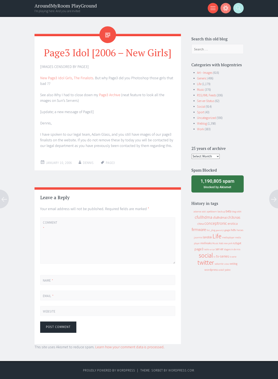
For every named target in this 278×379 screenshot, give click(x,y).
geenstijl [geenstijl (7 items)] (220, 230)
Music (200, 90)
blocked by (217, 183)
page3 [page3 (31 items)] (199, 249)
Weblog (202, 123)
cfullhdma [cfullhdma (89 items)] (203, 217)
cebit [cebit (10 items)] (239, 211)
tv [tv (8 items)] (214, 256)
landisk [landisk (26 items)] (207, 237)
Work (200, 129)
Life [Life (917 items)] (217, 236)
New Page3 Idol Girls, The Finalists (66, 77)
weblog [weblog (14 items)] (233, 263)
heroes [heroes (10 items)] (240, 230)
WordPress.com (181, 370)
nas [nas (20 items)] (221, 243)
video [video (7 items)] (226, 264)
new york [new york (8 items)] (228, 243)
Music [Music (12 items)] (215, 243)
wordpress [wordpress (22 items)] (211, 270)
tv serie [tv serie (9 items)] (233, 256)
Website (49, 311)
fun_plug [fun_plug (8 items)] (211, 230)
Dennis (88, 163)
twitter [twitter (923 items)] (205, 262)
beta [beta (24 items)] (228, 211)
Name (48, 280)
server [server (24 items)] (219, 249)
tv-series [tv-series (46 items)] (222, 256)
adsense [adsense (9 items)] (197, 211)
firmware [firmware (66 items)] (199, 229)
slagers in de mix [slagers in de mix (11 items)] (232, 249)
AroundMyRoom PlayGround (66, 6)
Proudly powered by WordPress (109, 370)
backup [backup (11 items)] (221, 211)
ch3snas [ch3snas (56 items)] (233, 217)
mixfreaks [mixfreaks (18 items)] (206, 243)
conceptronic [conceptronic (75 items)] (215, 223)
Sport (200, 112)
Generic (202, 78)
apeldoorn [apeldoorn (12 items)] (211, 211)
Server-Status (205, 101)
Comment (50, 225)
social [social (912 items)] (206, 255)
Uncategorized (206, 118)
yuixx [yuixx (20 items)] (228, 270)
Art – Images (204, 73)
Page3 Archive (109, 94)
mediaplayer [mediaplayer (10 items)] (228, 237)
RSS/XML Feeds (206, 95)
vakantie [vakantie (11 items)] (219, 263)
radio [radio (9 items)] (206, 249)
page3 (110, 163)
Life (199, 84)
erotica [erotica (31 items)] (233, 223)
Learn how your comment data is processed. (129, 347)
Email (48, 296)
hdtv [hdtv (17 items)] (233, 230)
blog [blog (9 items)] (234, 211)
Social (201, 106)
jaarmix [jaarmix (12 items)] (198, 237)
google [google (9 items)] (227, 230)
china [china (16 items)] (200, 224)
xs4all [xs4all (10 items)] (221, 269)
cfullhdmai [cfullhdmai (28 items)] (220, 217)
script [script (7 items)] (212, 249)
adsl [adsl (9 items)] (204, 211)
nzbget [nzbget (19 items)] (237, 243)
